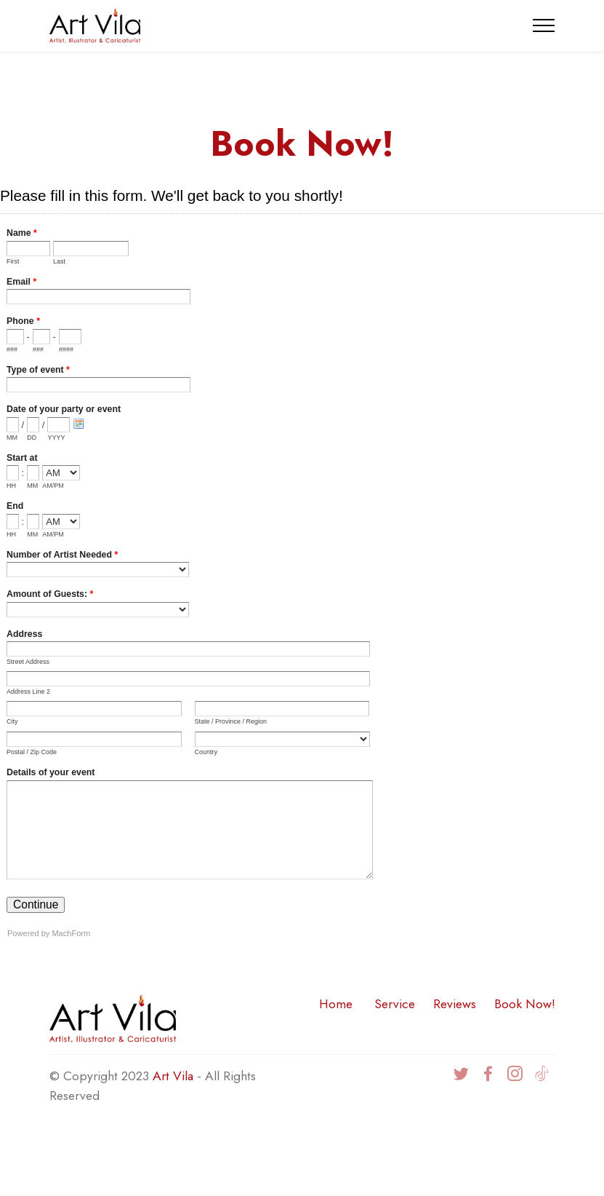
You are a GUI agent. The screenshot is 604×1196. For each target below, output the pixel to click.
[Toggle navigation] (544, 25)
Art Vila (173, 1075)
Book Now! (524, 1003)
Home (336, 1003)
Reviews (454, 1003)
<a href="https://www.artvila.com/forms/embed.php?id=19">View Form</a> (302, 568)
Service (394, 1003)
